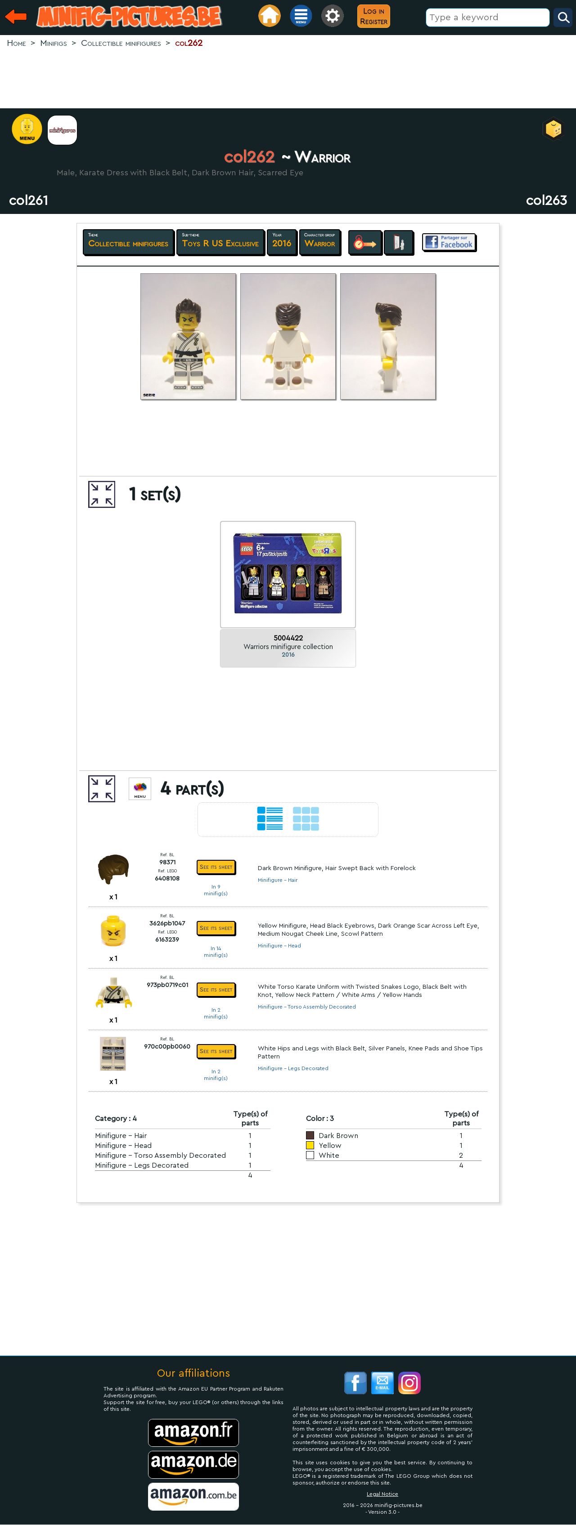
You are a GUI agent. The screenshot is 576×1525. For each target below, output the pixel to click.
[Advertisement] (288, 79)
